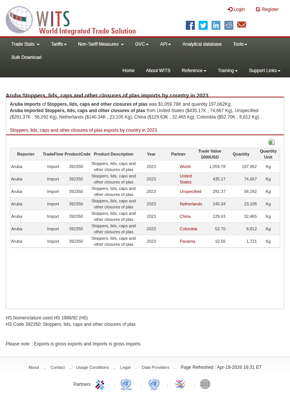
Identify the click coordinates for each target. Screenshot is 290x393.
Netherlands (191, 204)
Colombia (188, 229)
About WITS (158, 70)
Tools (240, 44)
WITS (75, 19)
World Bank (206, 383)
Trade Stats (25, 44)
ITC (101, 383)
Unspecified (190, 191)
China (185, 216)
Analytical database (202, 44)
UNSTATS (154, 383)
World (185, 166)
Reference (194, 70)
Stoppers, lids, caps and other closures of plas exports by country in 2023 (83, 130)
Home (129, 70)
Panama (187, 241)
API (165, 44)
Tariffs (59, 44)
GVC (142, 44)
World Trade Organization (180, 383)
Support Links (265, 70)
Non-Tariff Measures (101, 44)
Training (228, 70)
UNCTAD (127, 383)
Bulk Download (26, 57)
